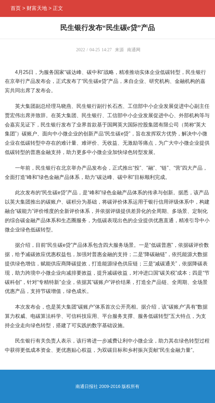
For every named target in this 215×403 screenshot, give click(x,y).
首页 (16, 8)
